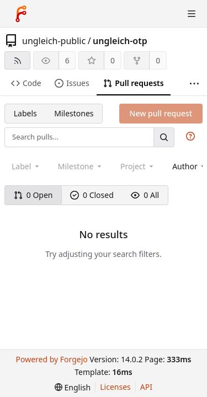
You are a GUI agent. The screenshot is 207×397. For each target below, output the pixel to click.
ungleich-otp (120, 40)
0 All (145, 195)
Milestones (73, 113)
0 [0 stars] (112, 60)
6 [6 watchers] (67, 60)
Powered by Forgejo (51, 359)
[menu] (73, 387)
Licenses (115, 387)
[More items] (194, 83)
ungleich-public (54, 40)
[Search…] (163, 137)
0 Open (33, 195)
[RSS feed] (17, 60)
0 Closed (92, 195)
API (146, 387)
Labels (25, 113)
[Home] (21, 14)
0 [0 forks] (158, 60)
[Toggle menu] (191, 14)
